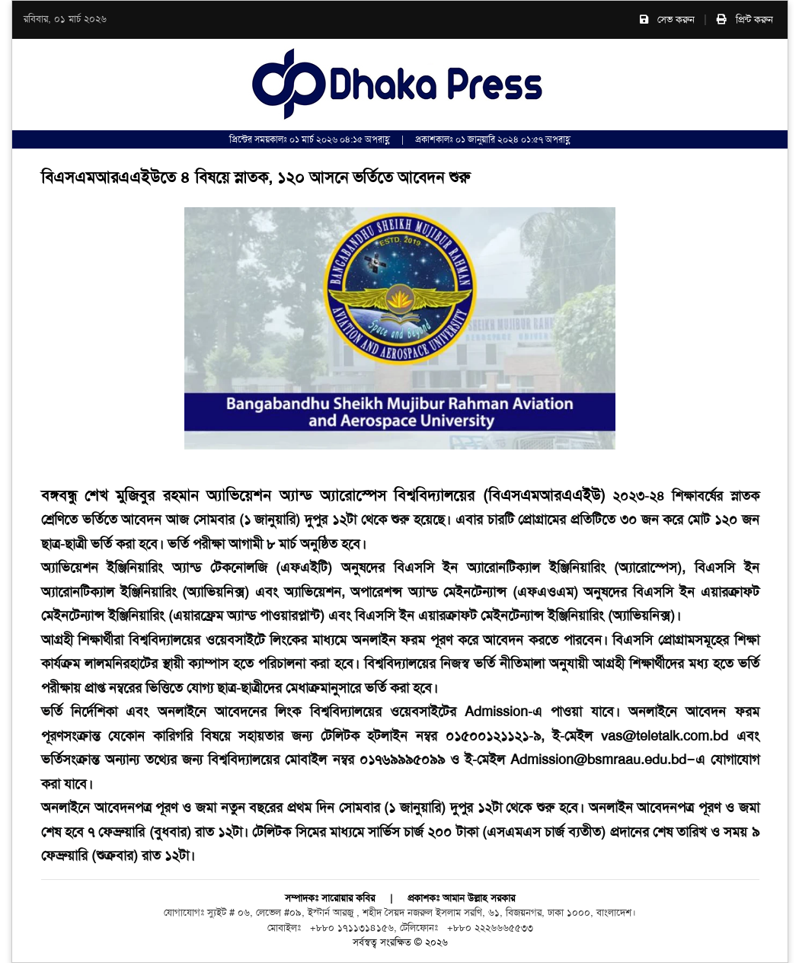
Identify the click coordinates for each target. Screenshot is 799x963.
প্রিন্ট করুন (745, 19)
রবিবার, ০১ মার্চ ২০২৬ (65, 19)
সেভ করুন (667, 19)
